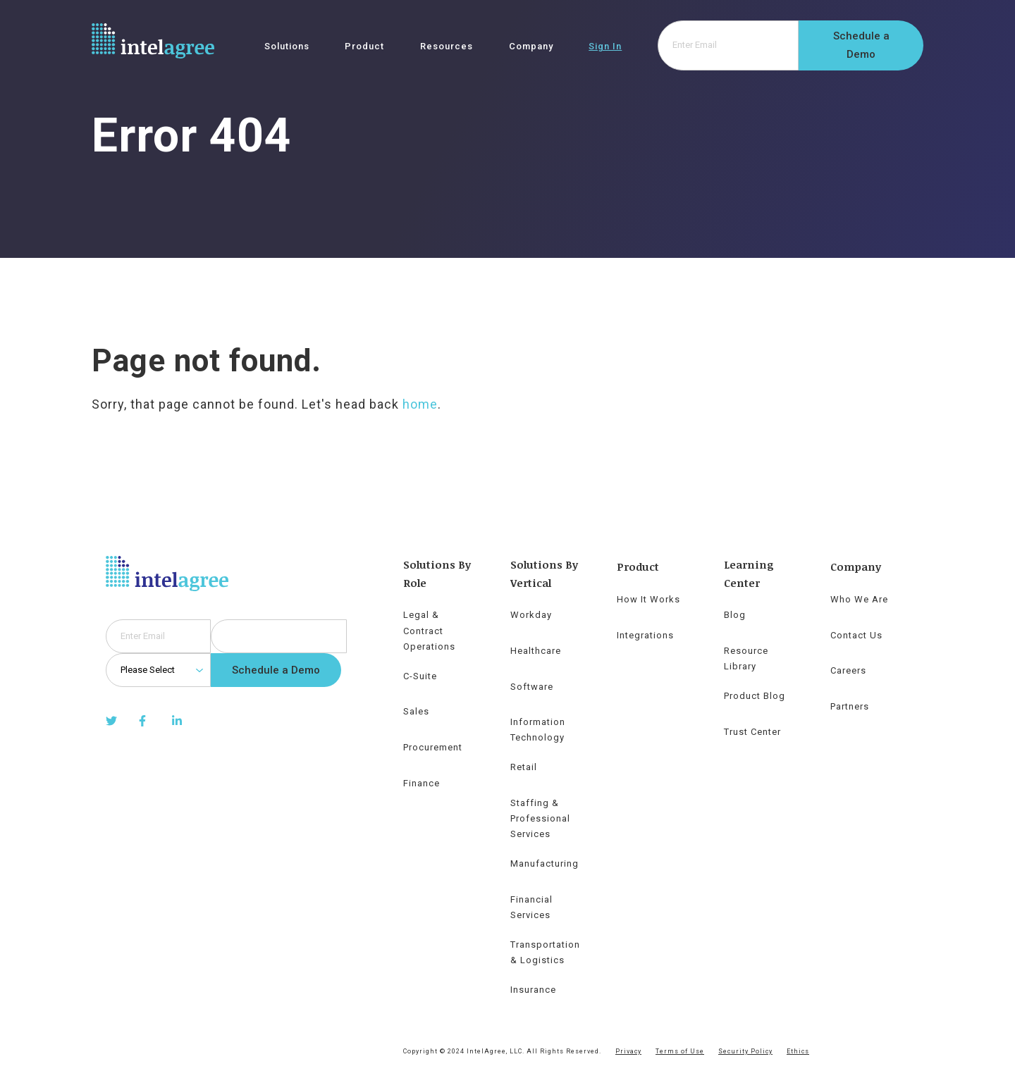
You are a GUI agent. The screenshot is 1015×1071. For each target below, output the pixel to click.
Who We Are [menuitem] (859, 599)
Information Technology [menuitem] (537, 730)
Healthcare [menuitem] (535, 650)
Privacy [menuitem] (628, 1051)
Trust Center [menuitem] (752, 731)
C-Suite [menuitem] (420, 676)
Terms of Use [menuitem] (680, 1051)
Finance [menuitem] (421, 783)
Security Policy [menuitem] (745, 1051)
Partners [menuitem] (849, 706)
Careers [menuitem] (848, 670)
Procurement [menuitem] (432, 747)
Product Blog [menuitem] (754, 696)
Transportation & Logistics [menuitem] (545, 952)
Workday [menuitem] (531, 614)
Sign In (605, 47)
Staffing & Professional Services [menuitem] (540, 818)
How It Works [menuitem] (648, 599)
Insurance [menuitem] (533, 989)
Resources (446, 47)
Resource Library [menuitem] (746, 658)
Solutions (286, 47)
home (420, 404)
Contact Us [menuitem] (856, 635)
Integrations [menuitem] (645, 635)
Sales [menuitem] (416, 711)
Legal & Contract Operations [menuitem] (429, 630)
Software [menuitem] (531, 686)
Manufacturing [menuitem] (544, 863)
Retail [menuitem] (523, 767)
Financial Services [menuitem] (531, 907)
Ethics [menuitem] (798, 1051)
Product (364, 47)
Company (531, 47)
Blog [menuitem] (735, 614)
